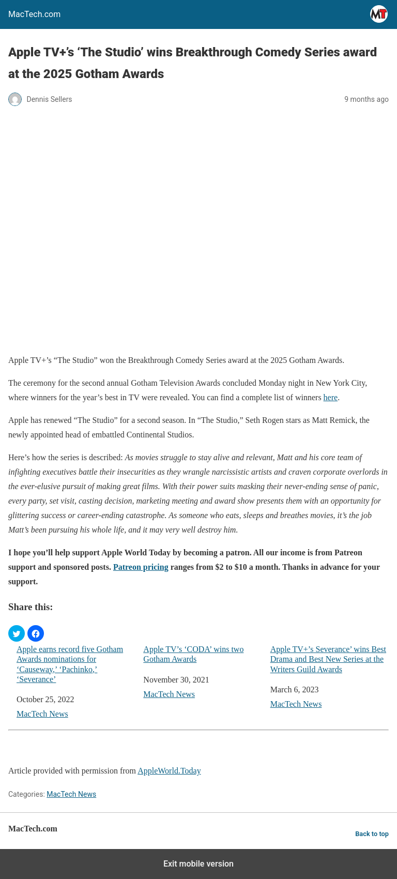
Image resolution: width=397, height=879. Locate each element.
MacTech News (42, 713)
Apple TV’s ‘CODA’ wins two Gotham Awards (193, 654)
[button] (16, 633)
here (331, 397)
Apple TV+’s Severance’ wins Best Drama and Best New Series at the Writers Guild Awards (328, 659)
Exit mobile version (198, 864)
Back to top (372, 834)
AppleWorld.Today (169, 770)
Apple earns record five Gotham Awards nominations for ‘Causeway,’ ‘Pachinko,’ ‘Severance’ (70, 664)
